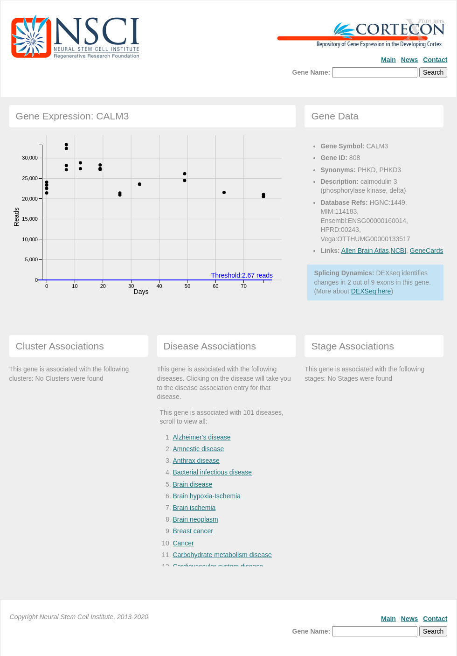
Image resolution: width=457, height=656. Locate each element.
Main (388, 59)
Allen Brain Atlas (365, 250)
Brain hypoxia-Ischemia (207, 496)
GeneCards (426, 250)
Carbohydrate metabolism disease (222, 554)
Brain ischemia (194, 507)
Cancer (183, 543)
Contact (435, 59)
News (409, 59)
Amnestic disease (198, 449)
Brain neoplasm (195, 519)
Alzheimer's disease (201, 437)
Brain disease (192, 484)
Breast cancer (193, 531)
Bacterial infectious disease (212, 472)
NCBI (398, 250)
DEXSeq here (371, 291)
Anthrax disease (196, 460)
